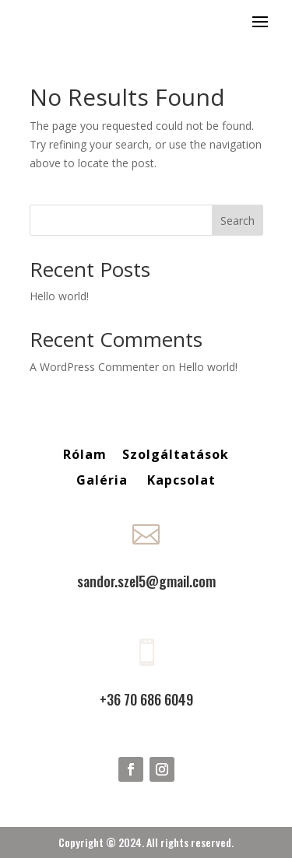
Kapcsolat (181, 480)
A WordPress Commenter (94, 366)
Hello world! (59, 296)
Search (237, 220)
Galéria (104, 480)
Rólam (85, 454)
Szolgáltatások (175, 454)
